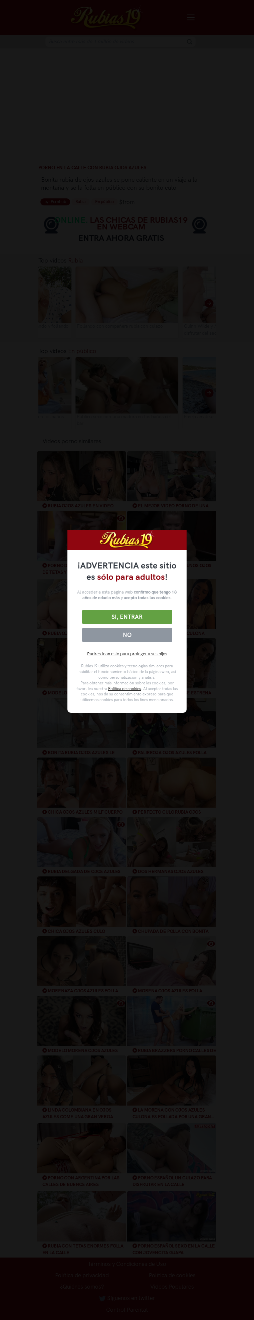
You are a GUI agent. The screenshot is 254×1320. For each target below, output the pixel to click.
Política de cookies (124, 688)
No (127, 635)
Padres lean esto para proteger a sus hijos (127, 653)
